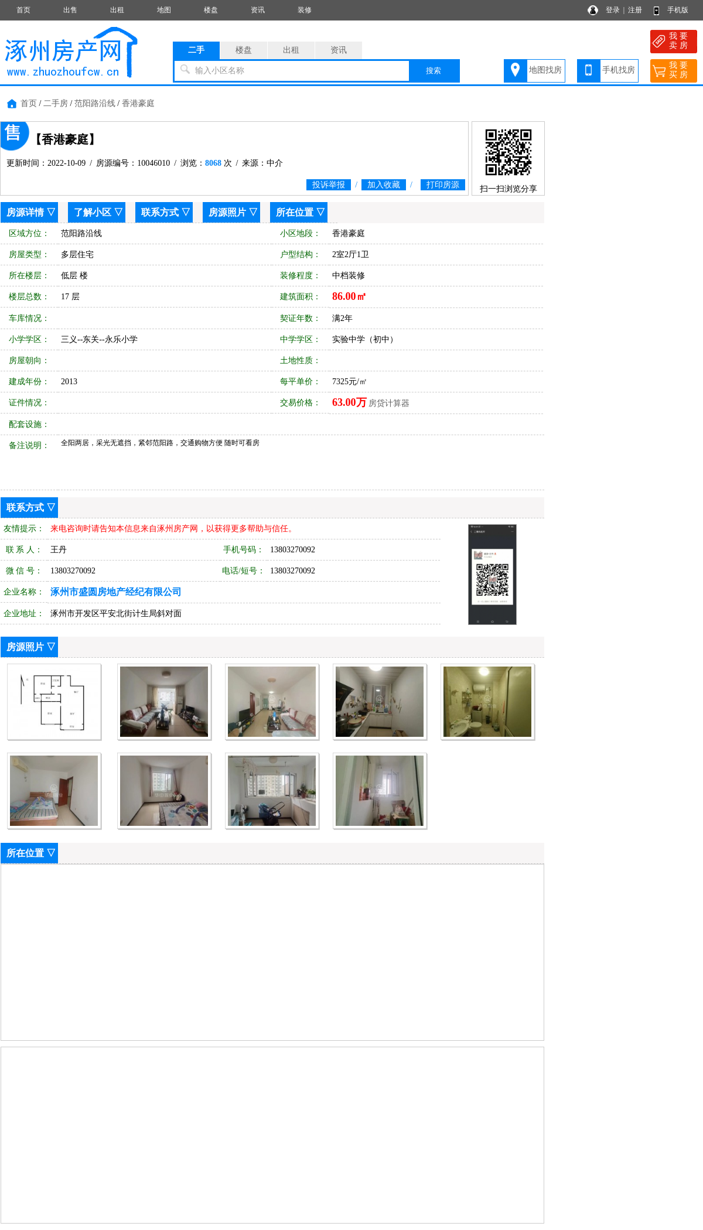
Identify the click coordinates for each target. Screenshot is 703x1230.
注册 (635, 10)
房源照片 (227, 212)
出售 (70, 10)
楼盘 (211, 10)
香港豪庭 (138, 103)
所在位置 (294, 212)
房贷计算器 (388, 403)
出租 (117, 10)
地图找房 (545, 70)
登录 (613, 10)
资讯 (258, 10)
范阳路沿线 (94, 103)
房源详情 (25, 212)
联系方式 (160, 212)
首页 (23, 10)
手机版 (677, 10)
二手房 (55, 103)
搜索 (433, 70)
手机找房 (618, 70)
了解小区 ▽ (98, 212)
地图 (164, 10)
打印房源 (442, 184)
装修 (305, 10)
